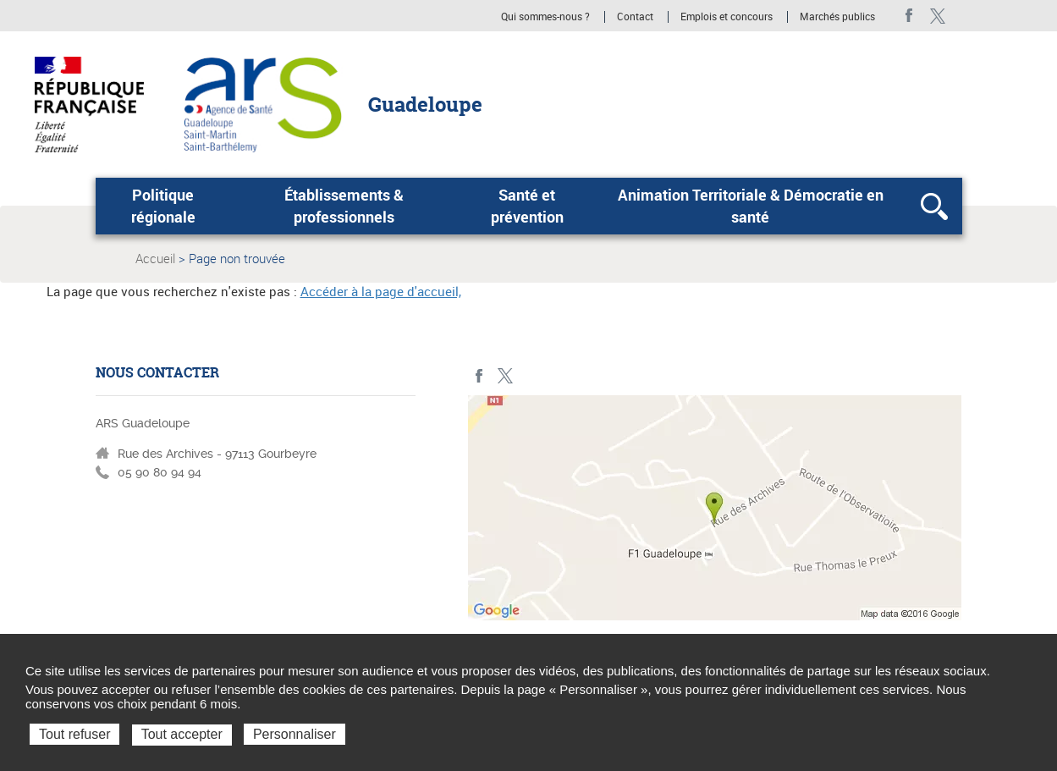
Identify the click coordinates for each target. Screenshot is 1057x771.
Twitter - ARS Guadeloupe (938, 16)
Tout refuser (74, 734)
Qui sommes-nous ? (545, 17)
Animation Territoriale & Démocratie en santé (751, 205)
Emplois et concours (726, 17)
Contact (635, 17)
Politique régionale (163, 205)
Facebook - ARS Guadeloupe (909, 16)
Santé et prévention (527, 205)
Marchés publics (837, 17)
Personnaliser (294, 734)
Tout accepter (182, 734)
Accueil (155, 258)
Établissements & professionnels (344, 205)
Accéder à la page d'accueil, (380, 291)
